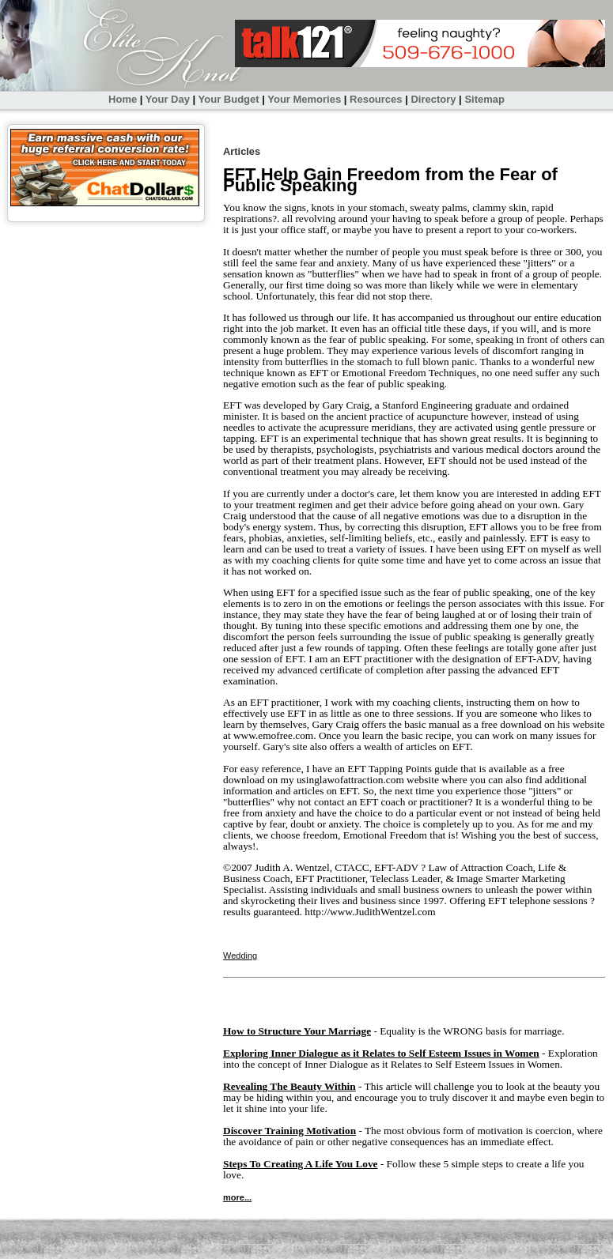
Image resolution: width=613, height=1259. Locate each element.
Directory (433, 99)
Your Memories (304, 99)
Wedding (240, 955)
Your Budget (229, 99)
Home (122, 99)
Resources (376, 99)
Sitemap (484, 99)
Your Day (168, 99)
